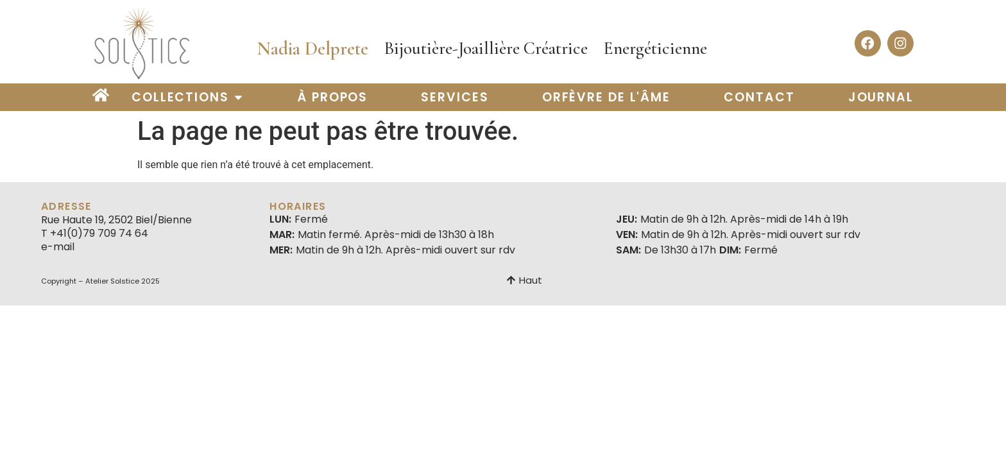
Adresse (66, 206)
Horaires (297, 206)
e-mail (57, 246)
